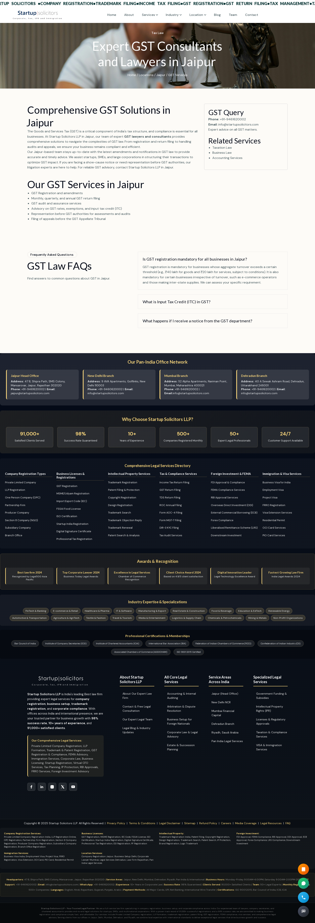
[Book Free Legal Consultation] (303, 911)
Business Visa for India (276, 482)
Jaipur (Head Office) (225, 693)
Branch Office (13, 535)
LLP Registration (15, 490)
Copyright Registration (122, 497)
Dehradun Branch (223, 724)
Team (233, 15)
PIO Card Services (274, 535)
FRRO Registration (274, 505)
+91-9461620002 (233, 119)
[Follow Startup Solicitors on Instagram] (52, 787)
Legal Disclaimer (169, 823)
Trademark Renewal (120, 527)
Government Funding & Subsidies (271, 696)
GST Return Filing (252, 3)
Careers (226, 823)
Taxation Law (222, 147)
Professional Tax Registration (74, 539)
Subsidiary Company (18, 527)
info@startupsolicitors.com (238, 124)
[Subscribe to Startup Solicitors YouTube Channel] (73, 787)
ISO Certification (66, 516)
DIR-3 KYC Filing (169, 527)
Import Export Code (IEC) (71, 501)
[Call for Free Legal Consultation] (303, 897)
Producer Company (17, 512)
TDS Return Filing (170, 497)
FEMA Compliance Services (228, 490)
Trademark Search (119, 512)
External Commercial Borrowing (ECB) (234, 512)
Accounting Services (227, 158)
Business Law (222, 153)
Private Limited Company (20, 482)
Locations (146, 75)
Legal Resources (271, 823)
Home (111, 15)
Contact (251, 15)
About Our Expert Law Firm (137, 696)
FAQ (287, 823)
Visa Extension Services (277, 512)
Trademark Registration (122, 482)
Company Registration (72, 3)
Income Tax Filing (166, 3)
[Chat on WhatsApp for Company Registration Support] (303, 883)
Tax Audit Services (171, 535)
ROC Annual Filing (171, 505)
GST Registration (209, 3)
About (129, 15)
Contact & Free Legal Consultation (137, 709)
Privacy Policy (116, 823)
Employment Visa (273, 490)
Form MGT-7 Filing (170, 520)
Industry (172, 15)
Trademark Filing (122, 3)
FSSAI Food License (68, 508)
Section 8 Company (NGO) (21, 520)
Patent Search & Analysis (124, 535)
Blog (217, 15)
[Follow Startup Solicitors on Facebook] (31, 787)
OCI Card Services (274, 527)
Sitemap (189, 823)
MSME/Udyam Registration (72, 493)
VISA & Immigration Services (269, 747)
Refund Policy (208, 823)
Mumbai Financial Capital (223, 713)
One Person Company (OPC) (22, 497)
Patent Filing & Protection (124, 490)
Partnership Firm (15, 505)
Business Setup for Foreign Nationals (179, 721)
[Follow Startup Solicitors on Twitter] (63, 787)
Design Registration (120, 505)
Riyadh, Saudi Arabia (225, 732)
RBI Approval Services (224, 497)
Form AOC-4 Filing (171, 512)
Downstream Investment (226, 535)
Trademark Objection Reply (125, 520)
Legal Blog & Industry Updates (136, 730)
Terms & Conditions (142, 823)
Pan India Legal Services (227, 741)
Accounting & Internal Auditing (181, 696)
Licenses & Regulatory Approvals (270, 721)
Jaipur (160, 75)
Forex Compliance (222, 520)
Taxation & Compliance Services (271, 734)
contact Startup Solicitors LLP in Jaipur (144, 167)
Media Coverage (246, 823)
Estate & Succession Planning (181, 747)
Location (196, 15)
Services (148, 15)
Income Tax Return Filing (174, 482)
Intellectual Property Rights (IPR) (269, 709)
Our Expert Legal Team (137, 719)
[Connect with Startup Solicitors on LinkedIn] (42, 787)
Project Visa (270, 497)
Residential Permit (274, 520)
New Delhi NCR (221, 702)
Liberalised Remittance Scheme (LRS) (234, 527)
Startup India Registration (72, 524)
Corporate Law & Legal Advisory (182, 734)
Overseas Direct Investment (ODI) (232, 505)
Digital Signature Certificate (73, 531)
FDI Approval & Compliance (228, 482)
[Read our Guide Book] (303, 869)
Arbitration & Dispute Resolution (181, 709)
